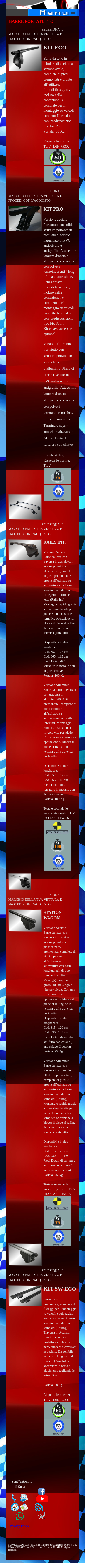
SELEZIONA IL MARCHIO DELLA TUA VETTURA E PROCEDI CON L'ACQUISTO (35, 34)
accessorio (67, 329)
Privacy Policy (19, 1526)
